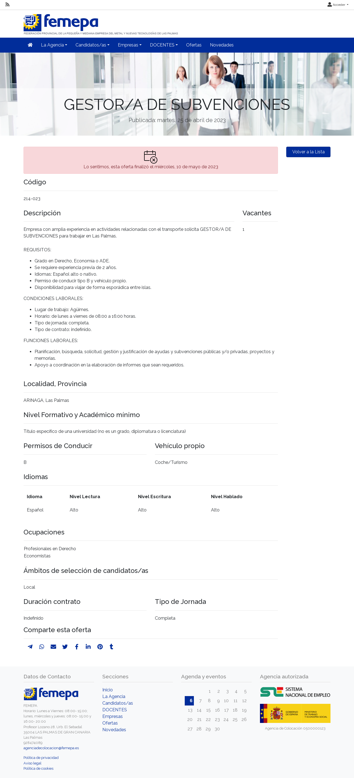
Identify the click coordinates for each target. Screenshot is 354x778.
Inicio (107, 689)
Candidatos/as (117, 703)
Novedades (222, 45)
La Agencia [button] (52, 45)
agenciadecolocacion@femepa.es (51, 748)
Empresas (112, 716)
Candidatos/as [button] (91, 45)
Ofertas (194, 45)
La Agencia (113, 696)
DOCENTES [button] (162, 45)
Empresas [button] (128, 45)
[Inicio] (101, 22)
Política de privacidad (41, 758)
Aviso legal (32, 763)
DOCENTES (114, 709)
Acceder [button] (336, 5)
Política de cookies (38, 768)
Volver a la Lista (308, 151)
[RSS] (7, 5)
